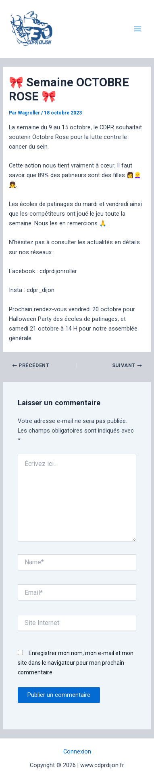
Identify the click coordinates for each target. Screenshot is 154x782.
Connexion (77, 751)
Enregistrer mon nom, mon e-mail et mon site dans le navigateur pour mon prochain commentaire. (75, 663)
